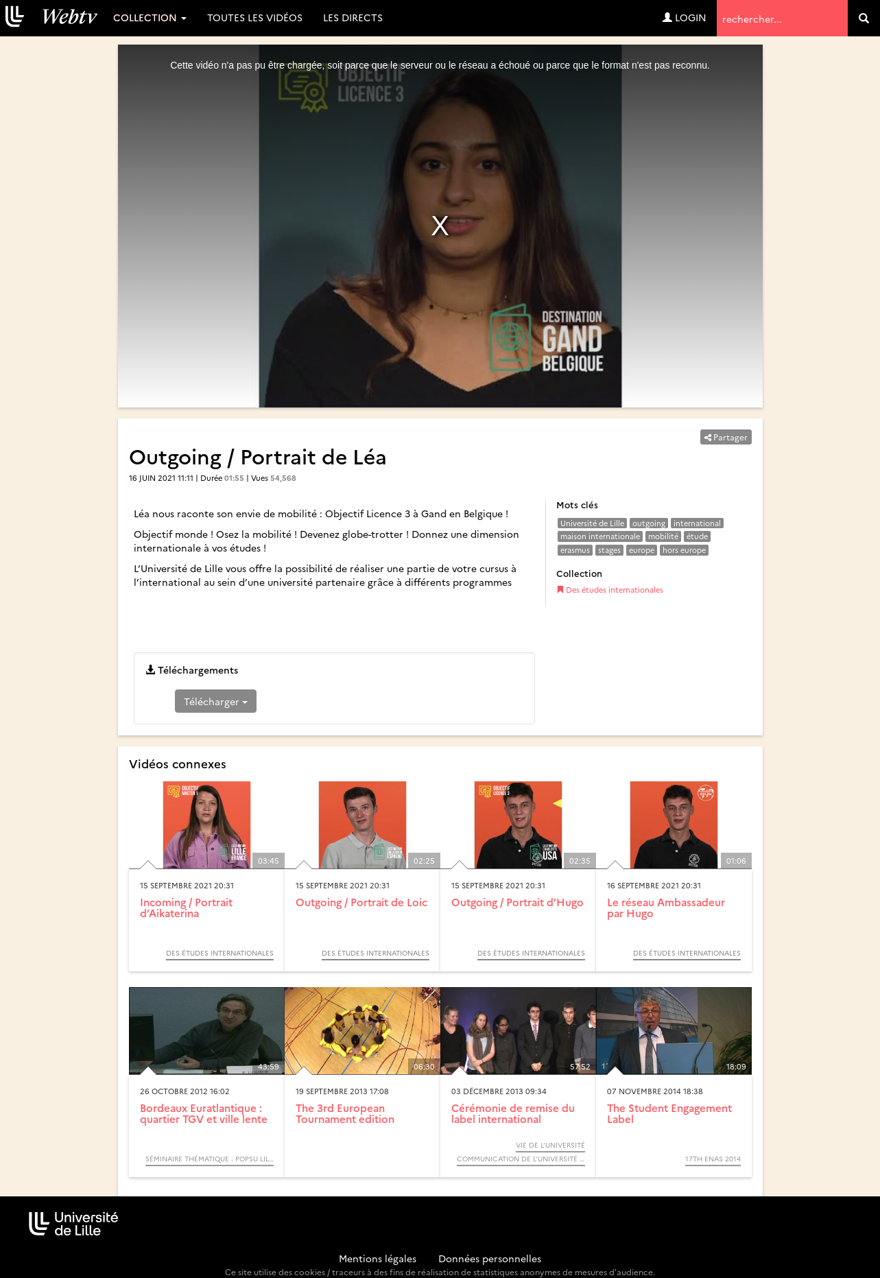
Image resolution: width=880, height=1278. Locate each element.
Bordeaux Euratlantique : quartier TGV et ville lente (203, 1113)
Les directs (353, 17)
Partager (726, 436)
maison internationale (600, 536)
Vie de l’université (550, 1145)
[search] (864, 18)
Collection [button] (150, 17)
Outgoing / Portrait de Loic (361, 902)
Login (684, 17)
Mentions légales (377, 1258)
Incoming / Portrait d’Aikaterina (186, 908)
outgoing (648, 523)
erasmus (575, 550)
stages (609, 550)
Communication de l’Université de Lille (521, 1158)
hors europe (684, 550)
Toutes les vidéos (254, 17)
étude (697, 536)
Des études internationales (609, 589)
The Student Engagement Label (669, 1113)
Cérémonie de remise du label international (513, 1113)
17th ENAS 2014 (713, 1158)
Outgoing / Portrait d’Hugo (517, 902)
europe (641, 550)
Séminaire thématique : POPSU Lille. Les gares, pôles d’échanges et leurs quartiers (209, 1158)
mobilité (663, 536)
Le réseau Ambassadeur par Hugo (666, 908)
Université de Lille (592, 523)
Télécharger (216, 701)
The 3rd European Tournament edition (345, 1113)
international (697, 523)
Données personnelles (489, 1258)
